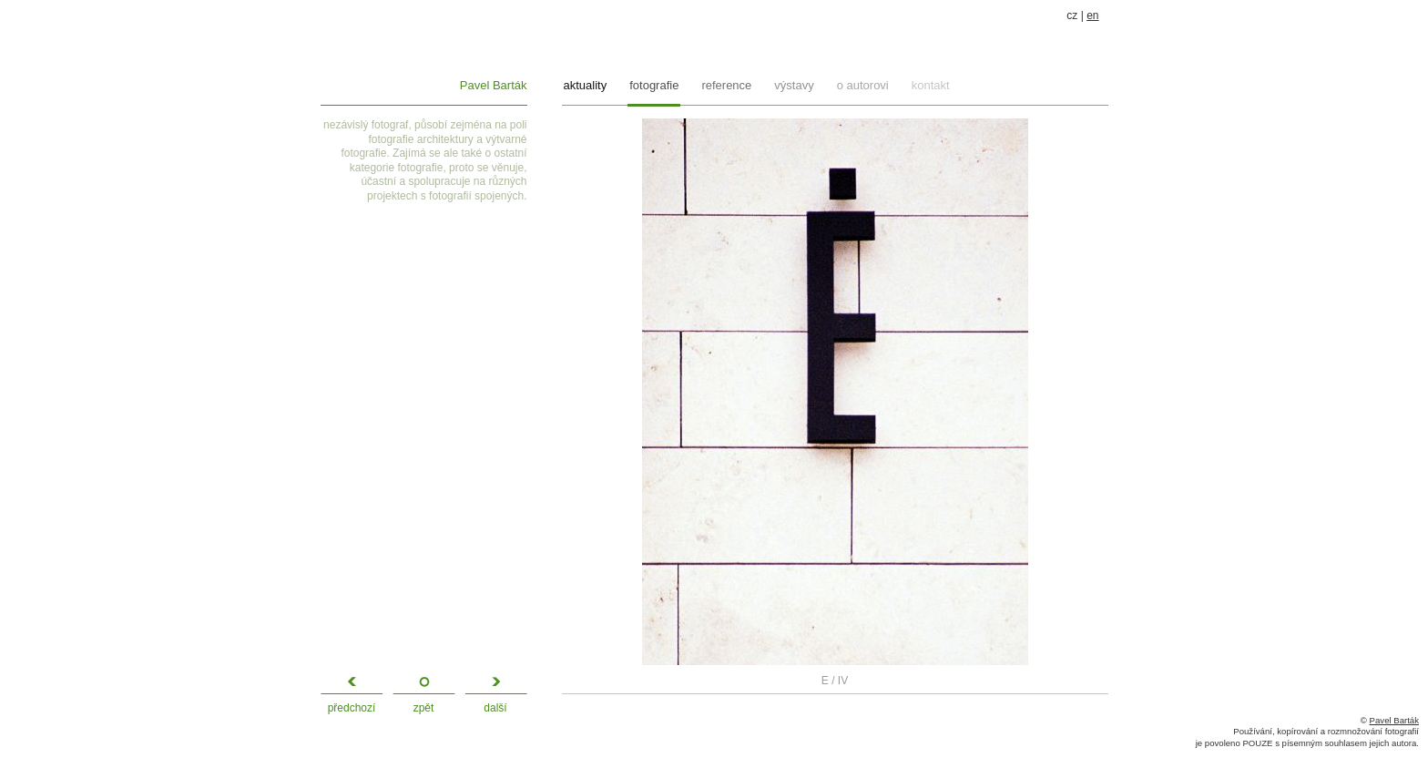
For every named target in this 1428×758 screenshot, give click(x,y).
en (1092, 15)
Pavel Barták (493, 85)
